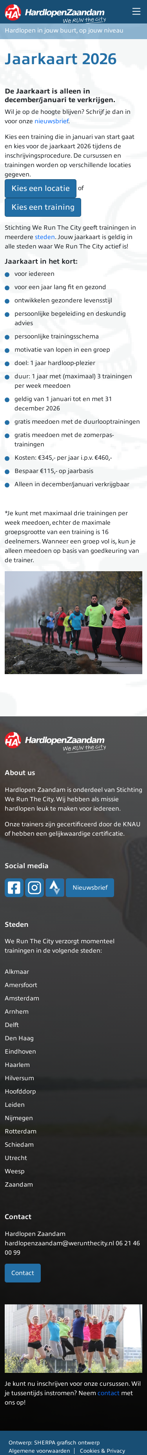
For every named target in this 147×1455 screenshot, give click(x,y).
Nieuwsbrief (90, 887)
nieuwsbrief (51, 121)
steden (45, 237)
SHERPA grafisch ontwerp (67, 1443)
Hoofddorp (20, 1091)
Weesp (15, 1171)
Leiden (15, 1104)
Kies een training (42, 207)
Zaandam (19, 1184)
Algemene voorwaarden (39, 1451)
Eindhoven (20, 1051)
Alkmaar (17, 971)
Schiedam (19, 1144)
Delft (12, 1025)
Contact (22, 1273)
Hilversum (19, 1078)
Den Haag (19, 1038)
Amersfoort (21, 985)
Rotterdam (20, 1131)
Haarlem (17, 1064)
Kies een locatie (40, 188)
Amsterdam (22, 998)
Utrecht (16, 1158)
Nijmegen (19, 1118)
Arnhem (17, 1011)
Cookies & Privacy (102, 1451)
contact (109, 1393)
